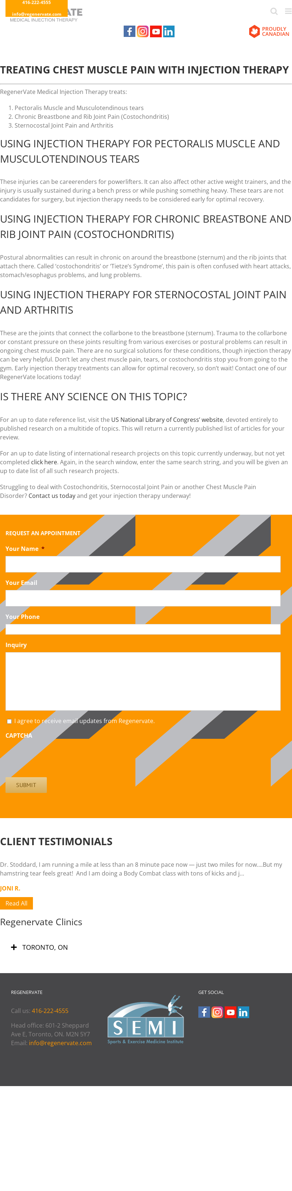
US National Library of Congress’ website (167, 420)
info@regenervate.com (36, 14)
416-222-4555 (50, 1011)
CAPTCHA (18, 736)
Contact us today (52, 496)
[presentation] (61, 757)
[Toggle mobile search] (274, 11)
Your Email (21, 583)
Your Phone (22, 617)
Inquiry (16, 645)
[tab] (146, 947)
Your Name (25, 549)
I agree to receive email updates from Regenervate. (84, 721)
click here (44, 462)
